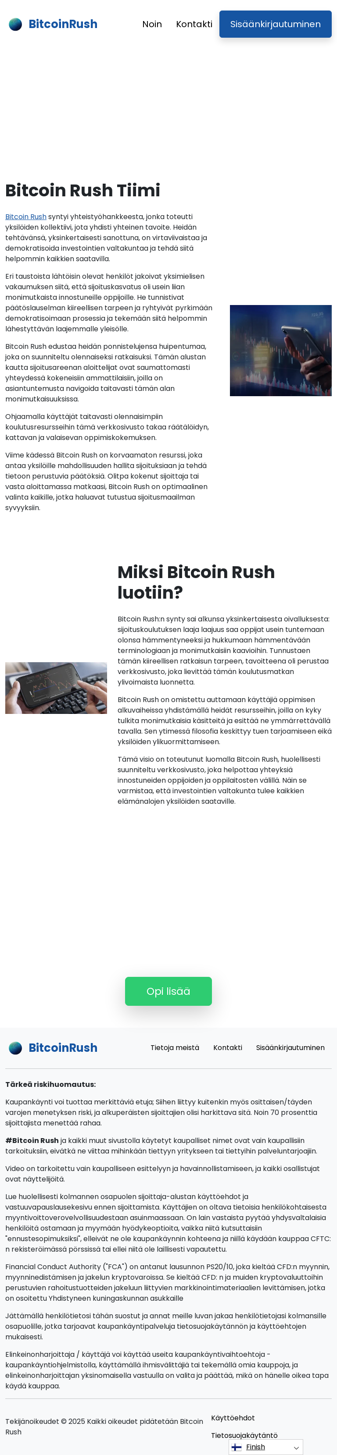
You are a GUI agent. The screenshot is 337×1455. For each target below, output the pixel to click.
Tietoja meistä (175, 1048)
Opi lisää (168, 991)
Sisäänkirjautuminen (275, 24)
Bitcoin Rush (26, 217)
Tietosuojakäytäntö (244, 1435)
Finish (248, 1447)
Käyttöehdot (233, 1418)
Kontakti (194, 24)
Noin (152, 24)
